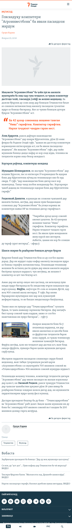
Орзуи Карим (8, 33)
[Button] (59, 44)
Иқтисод (7, 12)
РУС (48, 526)
